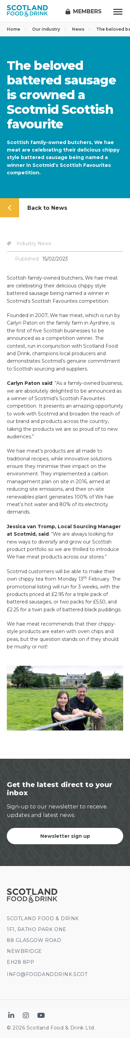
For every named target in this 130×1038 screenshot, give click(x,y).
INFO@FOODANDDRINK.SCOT (47, 974)
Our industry (49, 29)
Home (17, 29)
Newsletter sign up (65, 836)
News (81, 29)
